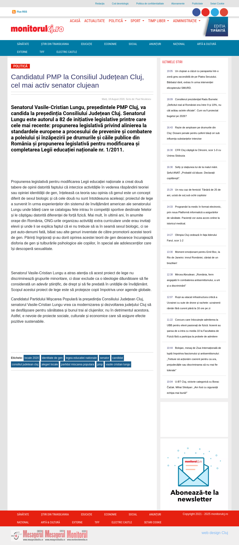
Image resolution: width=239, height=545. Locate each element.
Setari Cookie (217, 3)
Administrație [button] (185, 21)
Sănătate (23, 44)
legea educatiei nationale (81, 358)
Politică (20, 66)
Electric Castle (66, 52)
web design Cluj (215, 533)
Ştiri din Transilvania (55, 44)
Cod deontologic (120, 3)
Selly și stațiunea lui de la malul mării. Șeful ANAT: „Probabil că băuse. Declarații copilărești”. (192, 173)
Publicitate (197, 3)
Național (179, 44)
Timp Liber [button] (157, 21)
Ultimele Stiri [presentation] (172, 62)
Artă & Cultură (206, 44)
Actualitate (94, 21)
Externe (22, 52)
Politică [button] (116, 21)
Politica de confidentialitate (150, 3)
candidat (117, 358)
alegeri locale (50, 364)
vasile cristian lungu (118, 364)
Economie (110, 44)
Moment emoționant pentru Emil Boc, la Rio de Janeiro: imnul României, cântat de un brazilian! (193, 257)
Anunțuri (155, 44)
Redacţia (99, 3)
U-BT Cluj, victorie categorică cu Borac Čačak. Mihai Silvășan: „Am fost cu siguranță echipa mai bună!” (193, 387)
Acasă (75, 21)
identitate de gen (52, 358)
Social (133, 44)
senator (104, 358)
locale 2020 (32, 358)
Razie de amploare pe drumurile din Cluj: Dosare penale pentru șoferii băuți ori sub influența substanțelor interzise (193, 133)
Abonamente (178, 3)
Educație (86, 44)
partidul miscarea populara (77, 364)
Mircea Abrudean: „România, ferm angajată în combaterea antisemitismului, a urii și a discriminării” (193, 280)
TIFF (42, 52)
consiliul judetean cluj (25, 364)
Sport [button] (135, 21)
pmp (100, 364)
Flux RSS (22, 11)
